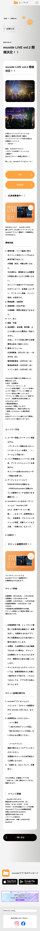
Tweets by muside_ (9, 911)
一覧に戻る (20, 837)
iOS (20, 175)
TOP (5, 18)
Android (20, 185)
